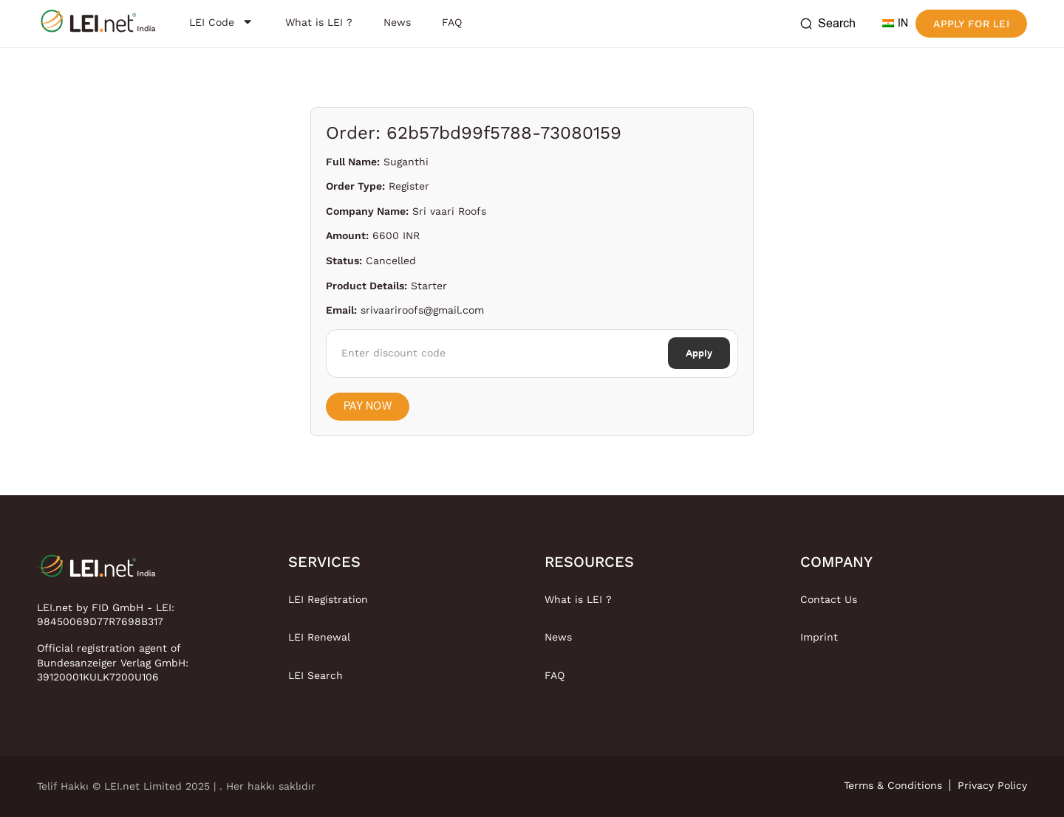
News (558, 637)
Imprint (819, 637)
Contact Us (828, 599)
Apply (699, 353)
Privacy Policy (992, 785)
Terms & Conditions (893, 785)
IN (895, 23)
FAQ (555, 675)
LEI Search (315, 675)
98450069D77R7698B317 (100, 621)
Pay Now (368, 406)
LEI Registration (328, 599)
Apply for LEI (971, 24)
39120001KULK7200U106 (98, 677)
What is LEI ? (578, 599)
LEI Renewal (319, 637)
